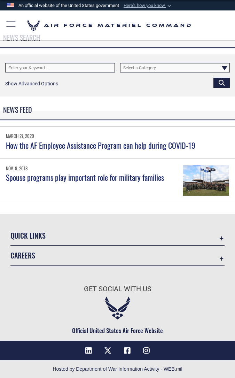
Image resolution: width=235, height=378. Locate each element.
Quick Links (28, 235)
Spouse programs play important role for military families (85, 177)
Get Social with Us (117, 289)
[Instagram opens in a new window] (146, 350)
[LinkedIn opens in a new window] (88, 350)
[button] (148, 5)
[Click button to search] (221, 82)
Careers (22, 255)
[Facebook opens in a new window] (127, 350)
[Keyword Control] (60, 67)
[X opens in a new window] (108, 350)
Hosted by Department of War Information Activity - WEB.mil (117, 369)
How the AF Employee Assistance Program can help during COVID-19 (100, 145)
